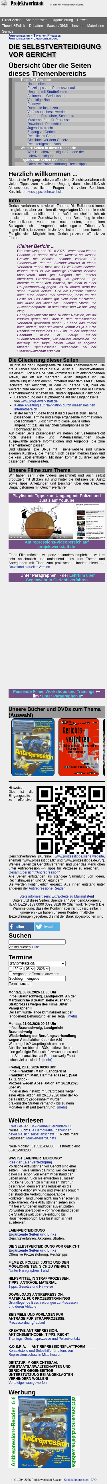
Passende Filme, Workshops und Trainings (53, 691)
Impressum (81, 1479)
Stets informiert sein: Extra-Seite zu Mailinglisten (56, 896)
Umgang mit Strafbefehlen (47, 92)
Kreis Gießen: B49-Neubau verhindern (38, 1126)
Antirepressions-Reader (46, 888)
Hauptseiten (36, 84)
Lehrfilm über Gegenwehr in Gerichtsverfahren (60, 577)
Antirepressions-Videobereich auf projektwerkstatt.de (57, 544)
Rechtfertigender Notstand (47, 144)
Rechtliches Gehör (41, 136)
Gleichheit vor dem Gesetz (47, 140)
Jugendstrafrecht (40, 128)
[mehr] (72, 1016)
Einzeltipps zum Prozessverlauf (51, 88)
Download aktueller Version (29, 567)
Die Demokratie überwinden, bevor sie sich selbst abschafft (40, 1132)
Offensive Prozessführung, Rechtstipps (56, 164)
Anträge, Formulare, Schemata (50, 116)
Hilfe (35, 947)
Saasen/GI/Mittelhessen (65, 26)
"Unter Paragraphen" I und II (30, 1270)
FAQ (93, 1479)
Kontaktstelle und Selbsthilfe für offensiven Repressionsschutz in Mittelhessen (41, 1353)
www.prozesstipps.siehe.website (79, 856)
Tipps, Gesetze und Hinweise (31, 1287)
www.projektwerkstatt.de (39, 401)
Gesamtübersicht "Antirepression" (34, 872)
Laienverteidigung (45, 38)
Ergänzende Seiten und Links (32, 1234)
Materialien (95, 26)
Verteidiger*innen (40, 100)
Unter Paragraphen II (61, 696)
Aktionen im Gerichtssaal (46, 96)
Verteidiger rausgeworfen (28, 1383)
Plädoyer (34, 104)
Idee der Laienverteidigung (30, 1162)
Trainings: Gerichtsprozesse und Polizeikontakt (44, 1339)
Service (7, 31)
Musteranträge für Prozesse (48, 120)
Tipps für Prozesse (46, 35)
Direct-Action (12, 20)
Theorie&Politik (13, 26)
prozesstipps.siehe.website (43, 192)
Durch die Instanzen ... (44, 108)
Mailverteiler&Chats (41, 1138)
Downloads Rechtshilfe (44, 124)
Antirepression (37, 20)
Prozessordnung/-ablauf (27, 1323)
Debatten (36, 26)
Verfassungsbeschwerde (46, 112)
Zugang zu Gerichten (43, 132)
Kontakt (69, 1479)
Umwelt (82, 20)
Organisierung (62, 20)
